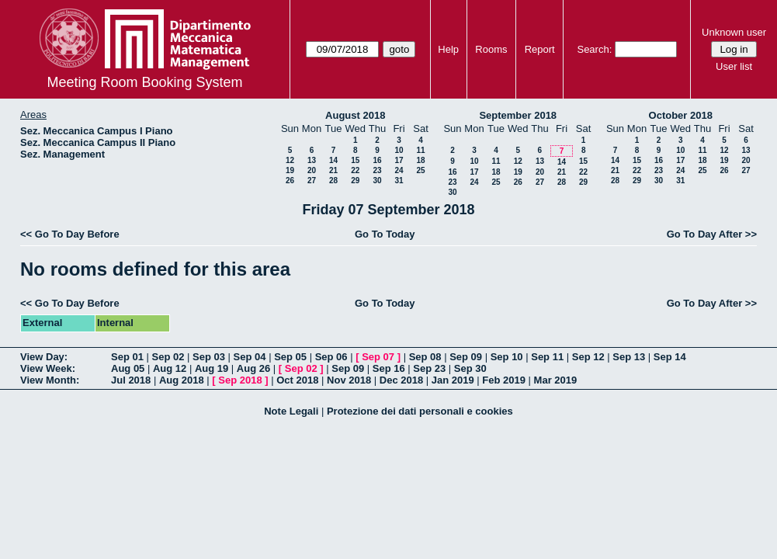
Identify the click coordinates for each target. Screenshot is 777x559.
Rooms (491, 49)
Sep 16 (389, 368)
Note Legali (291, 411)
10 (398, 150)
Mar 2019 (556, 380)
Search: (594, 49)
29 (355, 180)
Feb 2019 (504, 380)
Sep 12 (588, 357)
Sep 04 (250, 357)
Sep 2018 (240, 380)
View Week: (47, 368)
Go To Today (385, 234)
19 (290, 170)
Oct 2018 (297, 380)
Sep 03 (209, 357)
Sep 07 (378, 357)
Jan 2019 (453, 380)
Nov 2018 (349, 380)
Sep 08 (425, 357)
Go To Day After (705, 234)
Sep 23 (429, 368)
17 (398, 160)
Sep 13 (628, 357)
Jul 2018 (131, 380)
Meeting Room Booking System (144, 82)
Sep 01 (127, 357)
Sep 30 (470, 368)
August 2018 (355, 115)
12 (290, 160)
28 (333, 180)
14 (333, 160)
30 (377, 180)
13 (311, 160)
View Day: (44, 357)
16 (377, 160)
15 (355, 160)
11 (420, 150)
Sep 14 (670, 357)
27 (311, 180)
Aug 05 (127, 368)
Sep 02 (168, 357)
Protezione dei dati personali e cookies (420, 411)
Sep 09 (465, 357)
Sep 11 (547, 357)
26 (290, 180)
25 (420, 170)
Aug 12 (169, 368)
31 (398, 180)
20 (311, 170)
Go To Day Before (77, 234)
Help (448, 49)
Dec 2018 (401, 380)
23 (377, 170)
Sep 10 (507, 357)
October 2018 (681, 115)
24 (398, 170)
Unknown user (734, 32)
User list (734, 66)
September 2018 (518, 115)
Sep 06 (331, 357)
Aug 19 (211, 368)
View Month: (49, 380)
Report (540, 49)
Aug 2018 (181, 380)
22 (355, 170)
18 (420, 160)
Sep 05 (290, 357)
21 (333, 170)
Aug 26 (253, 368)
